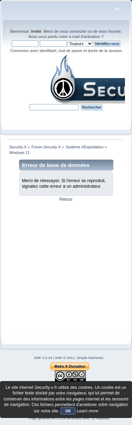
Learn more (87, 410)
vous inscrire (110, 31)
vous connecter (73, 31)
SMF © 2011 (65, 358)
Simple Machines (90, 358)
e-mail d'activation (84, 36)
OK (68, 411)
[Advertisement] (66, 268)
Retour (66, 199)
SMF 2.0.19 (43, 358)
